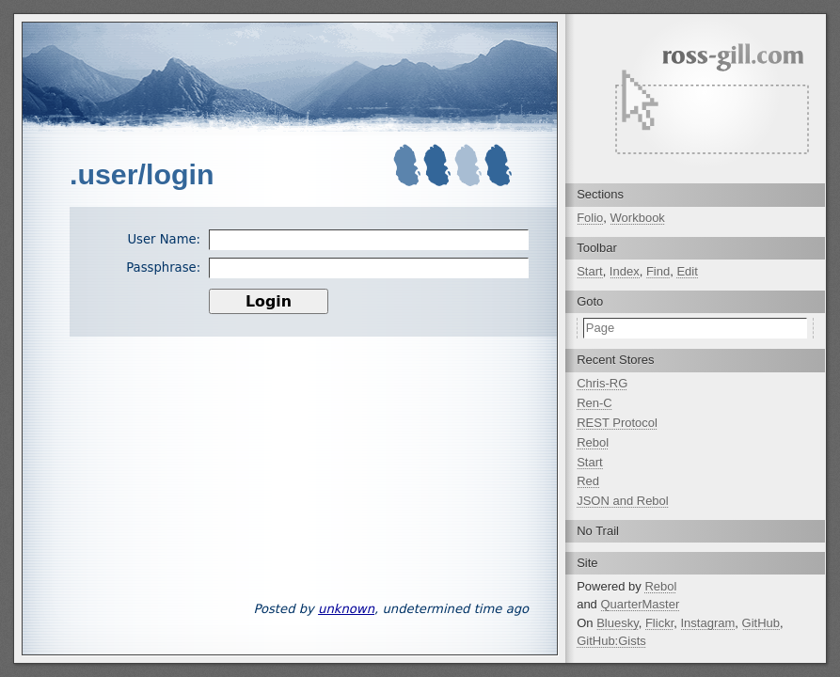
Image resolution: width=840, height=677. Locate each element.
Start (589, 271)
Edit (686, 271)
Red (588, 481)
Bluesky (617, 623)
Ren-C (594, 403)
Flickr (659, 623)
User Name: (163, 239)
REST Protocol (617, 423)
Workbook (637, 218)
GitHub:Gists (611, 641)
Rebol (593, 442)
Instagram (708, 623)
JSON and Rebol (623, 501)
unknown (346, 609)
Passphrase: (163, 267)
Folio (590, 218)
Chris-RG (602, 383)
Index (625, 271)
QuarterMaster (639, 604)
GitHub (761, 623)
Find (658, 271)
